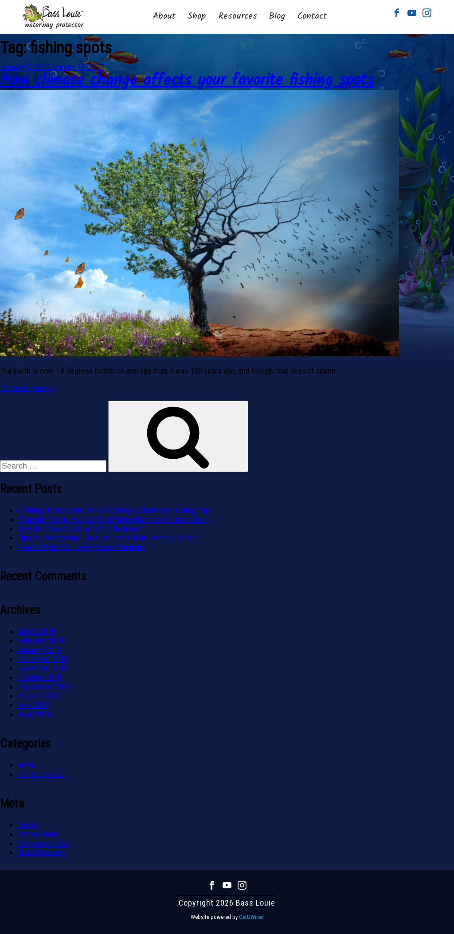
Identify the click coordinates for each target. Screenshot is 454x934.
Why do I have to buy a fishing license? (79, 528)
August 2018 (38, 695)
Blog (276, 16)
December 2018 (43, 658)
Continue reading (27, 388)
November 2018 (43, 668)
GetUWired (251, 917)
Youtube (411, 12)
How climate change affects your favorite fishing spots (187, 81)
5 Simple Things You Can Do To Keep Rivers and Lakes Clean (113, 519)
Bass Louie (53, 16)
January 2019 (39, 649)
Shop (196, 16)
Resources (238, 16)
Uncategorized (41, 774)
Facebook (396, 12)
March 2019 (36, 631)
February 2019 (40, 640)
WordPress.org (42, 852)
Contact (312, 16)
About (164, 16)
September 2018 (44, 686)
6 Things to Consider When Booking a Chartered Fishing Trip (113, 510)
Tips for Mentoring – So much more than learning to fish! (108, 537)
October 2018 (40, 677)
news (26, 764)
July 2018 (33, 704)
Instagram (427, 12)
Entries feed (37, 834)
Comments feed (43, 843)
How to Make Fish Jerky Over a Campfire (82, 547)
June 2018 (34, 714)
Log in (27, 824)
